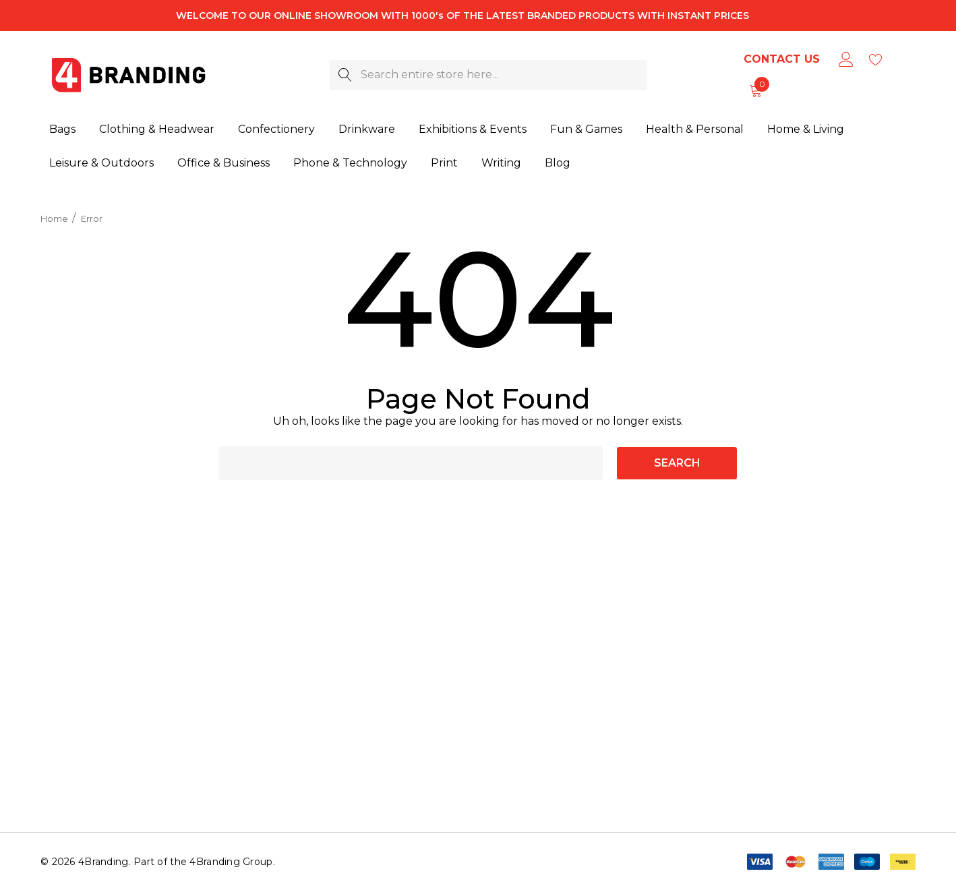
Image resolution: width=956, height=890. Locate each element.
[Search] (345, 75)
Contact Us (782, 59)
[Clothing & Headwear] (156, 130)
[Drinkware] (366, 129)
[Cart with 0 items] (754, 90)
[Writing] (501, 157)
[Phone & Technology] (350, 159)
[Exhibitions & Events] (473, 129)
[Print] (444, 158)
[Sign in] (845, 59)
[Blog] (557, 156)
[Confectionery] (276, 130)
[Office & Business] (223, 159)
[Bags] (62, 130)
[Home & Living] (805, 127)
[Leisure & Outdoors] (101, 160)
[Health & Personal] (695, 128)
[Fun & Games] (586, 128)
